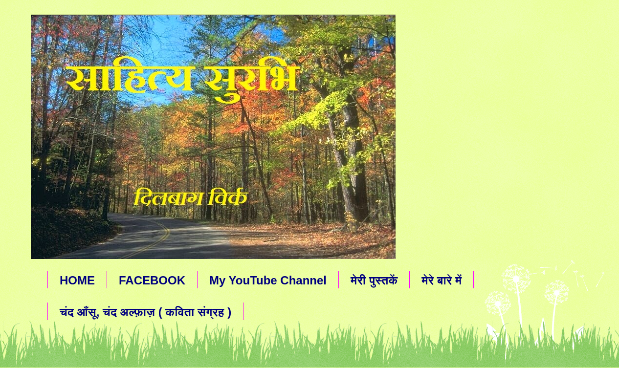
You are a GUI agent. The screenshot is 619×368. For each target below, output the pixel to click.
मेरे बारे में (441, 280)
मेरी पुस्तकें (374, 280)
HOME (77, 280)
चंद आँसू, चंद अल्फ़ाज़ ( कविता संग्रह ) (145, 312)
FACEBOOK (152, 280)
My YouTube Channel (268, 280)
